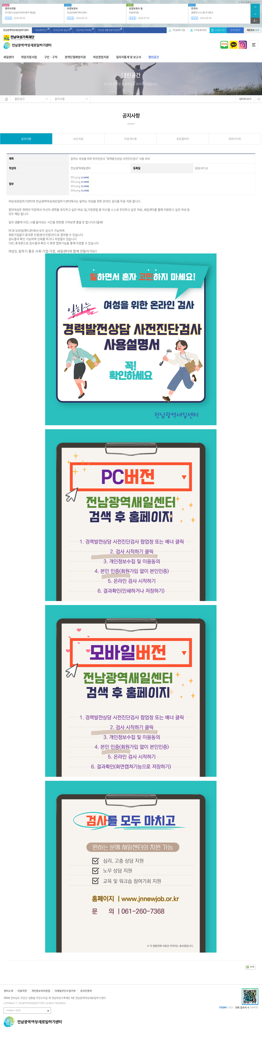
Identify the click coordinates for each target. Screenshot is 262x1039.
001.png (75, 177)
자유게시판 (130, 139)
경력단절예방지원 (75, 57)
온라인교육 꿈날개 (61, 30)
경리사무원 (10, 8)
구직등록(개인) (200, 30)
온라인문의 (235, 30)
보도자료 (78, 139)
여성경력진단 (41, 30)
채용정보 (253, 30)
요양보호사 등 (136, 8)
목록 (252, 967)
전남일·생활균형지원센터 (109, 30)
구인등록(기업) (178, 30)
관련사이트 (235, 139)
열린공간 (153, 57)
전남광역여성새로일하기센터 (16, 30)
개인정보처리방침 (40, 991)
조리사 (194, 8)
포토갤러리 (182, 139)
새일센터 (8, 57)
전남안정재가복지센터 (77, 12)
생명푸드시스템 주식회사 (202, 12)
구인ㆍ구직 (50, 57)
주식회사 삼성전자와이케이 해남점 (20, 12)
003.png (75, 186)
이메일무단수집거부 (65, 991)
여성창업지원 (101, 57)
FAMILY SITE (14, 1010)
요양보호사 (72, 8)
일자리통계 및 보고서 (128, 57)
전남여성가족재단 (84, 30)
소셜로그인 (220, 30)
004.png (75, 190)
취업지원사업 (29, 57)
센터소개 (8, 991)
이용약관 (22, 991)
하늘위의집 (134, 12)
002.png (75, 182)
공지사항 (26, 139)
